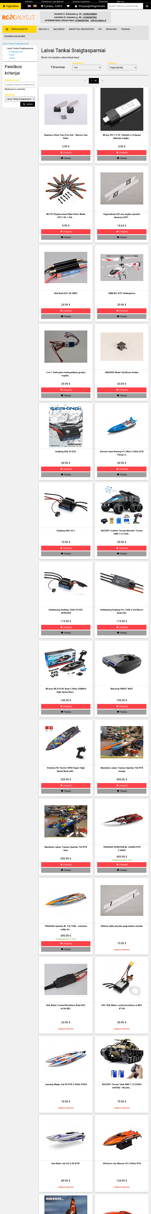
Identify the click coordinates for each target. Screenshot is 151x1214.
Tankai (12, 58)
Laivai (11, 55)
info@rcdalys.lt (98, 20)
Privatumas (103, 2)
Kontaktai (29, 2)
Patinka (66, 158)
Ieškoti (28, 104)
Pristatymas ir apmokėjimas (53, 2)
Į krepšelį (66, 152)
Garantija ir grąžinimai (81, 2)
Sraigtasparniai (16, 51)
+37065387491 (81, 20)
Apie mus (120, 2)
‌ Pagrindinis (10, 6)
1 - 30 (94, 80)
